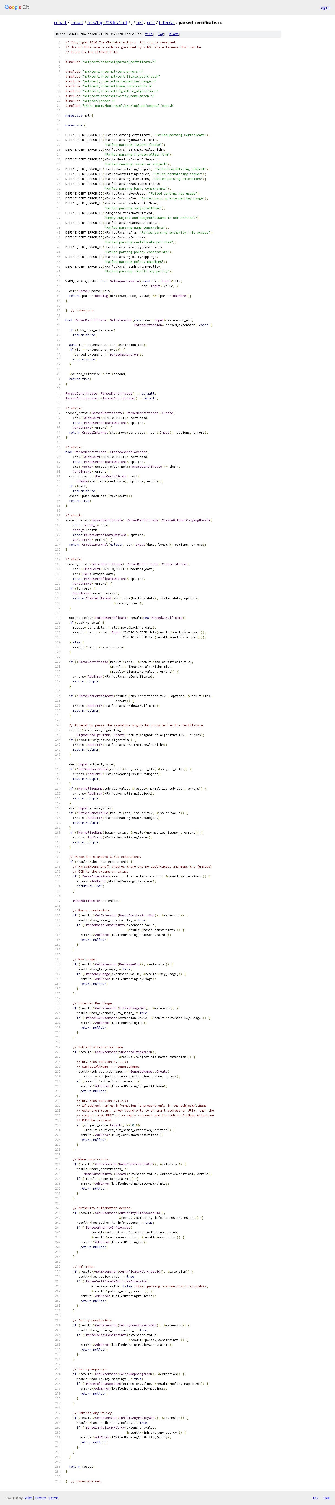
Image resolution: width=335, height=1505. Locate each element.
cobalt (60, 22)
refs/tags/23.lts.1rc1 (107, 22)
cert (151, 22)
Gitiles (27, 1497)
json (326, 1497)
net (139, 22)
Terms (53, 1497)
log (161, 34)
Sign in (325, 7)
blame (174, 34)
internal (167, 22)
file (149, 34)
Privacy (40, 1497)
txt (315, 1497)
